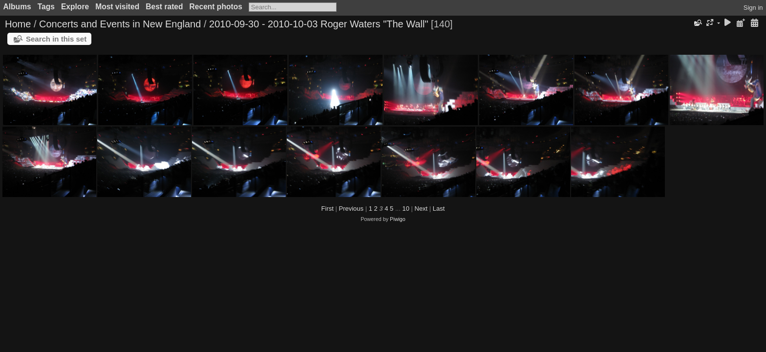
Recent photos (216, 6)
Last (439, 208)
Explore (75, 6)
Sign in (753, 7)
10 (405, 208)
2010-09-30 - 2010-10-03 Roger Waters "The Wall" (318, 24)
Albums (17, 6)
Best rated (164, 6)
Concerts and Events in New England (120, 24)
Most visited (117, 6)
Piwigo (397, 219)
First (327, 208)
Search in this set (56, 39)
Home (18, 24)
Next (421, 208)
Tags (46, 6)
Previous (351, 208)
